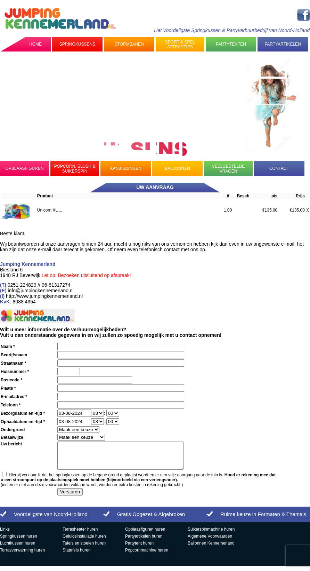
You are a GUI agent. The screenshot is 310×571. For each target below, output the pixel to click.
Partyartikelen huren (143, 541)
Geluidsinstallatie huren (84, 541)
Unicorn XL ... (49, 210)
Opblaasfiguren (24, 168)
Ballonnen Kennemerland (211, 548)
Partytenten (231, 44)
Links (5, 534)
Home (35, 44)
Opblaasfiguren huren (145, 534)
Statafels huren (77, 555)
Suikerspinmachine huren (211, 534)
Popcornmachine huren (146, 555)
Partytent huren (139, 548)
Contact (279, 168)
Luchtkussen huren (17, 548)
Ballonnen (177, 168)
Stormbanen (129, 44)
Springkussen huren (18, 541)
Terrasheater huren (80, 534)
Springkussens (77, 44)
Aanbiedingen (125, 168)
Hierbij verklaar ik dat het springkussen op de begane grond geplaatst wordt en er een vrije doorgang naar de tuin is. (138, 482)
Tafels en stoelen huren (84, 548)
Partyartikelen (282, 44)
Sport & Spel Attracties (180, 44)
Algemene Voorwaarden (210, 541)
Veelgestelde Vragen (228, 169)
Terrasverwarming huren (22, 555)
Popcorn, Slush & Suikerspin (75, 169)
